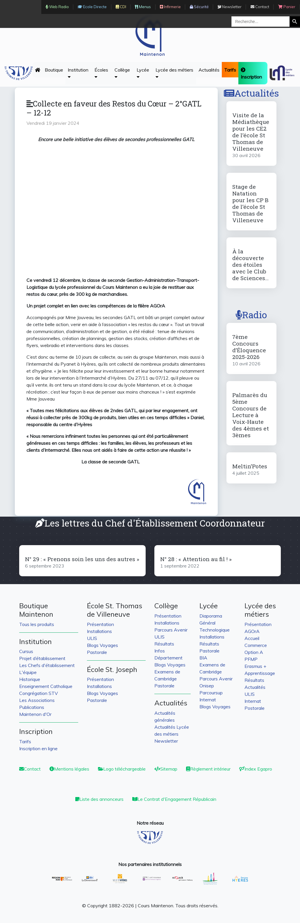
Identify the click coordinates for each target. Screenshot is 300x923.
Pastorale (97, 652)
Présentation (100, 624)
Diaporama (210, 616)
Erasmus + (255, 666)
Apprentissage (259, 673)
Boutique (54, 70)
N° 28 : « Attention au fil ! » (196, 559)
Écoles (101, 73)
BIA (203, 658)
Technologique (214, 630)
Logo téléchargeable (122, 769)
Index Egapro (255, 769)
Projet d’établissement (42, 658)
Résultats (164, 644)
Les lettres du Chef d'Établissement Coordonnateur (150, 523)
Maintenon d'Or (35, 714)
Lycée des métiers (174, 73)
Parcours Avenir (171, 630)
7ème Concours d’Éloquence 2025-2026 (249, 346)
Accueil (251, 638)
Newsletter (166, 741)
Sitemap (165, 769)
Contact (30, 769)
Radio (251, 314)
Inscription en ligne (38, 748)
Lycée (143, 73)
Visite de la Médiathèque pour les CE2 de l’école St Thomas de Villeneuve (250, 131)
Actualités (209, 70)
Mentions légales (69, 769)
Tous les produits (36, 624)
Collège (122, 73)
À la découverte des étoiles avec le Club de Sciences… (250, 265)
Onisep (206, 686)
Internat (207, 700)
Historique (29, 679)
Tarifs (25, 741)
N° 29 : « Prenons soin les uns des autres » (82, 559)
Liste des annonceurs (99, 799)
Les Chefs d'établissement (47, 665)
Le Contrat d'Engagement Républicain (174, 799)
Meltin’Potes (249, 466)
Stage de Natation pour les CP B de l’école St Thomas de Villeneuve (250, 203)
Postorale (254, 708)
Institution (78, 73)
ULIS (92, 638)
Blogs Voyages (102, 645)
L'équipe (28, 672)
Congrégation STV (38, 693)
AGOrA (252, 631)
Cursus (26, 651)
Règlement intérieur (208, 769)
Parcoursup (211, 693)
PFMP (251, 659)
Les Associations (37, 700)
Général (207, 623)
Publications (31, 707)
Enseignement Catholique (45, 686)
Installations (99, 631)
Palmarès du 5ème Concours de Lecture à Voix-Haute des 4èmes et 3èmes (250, 415)
